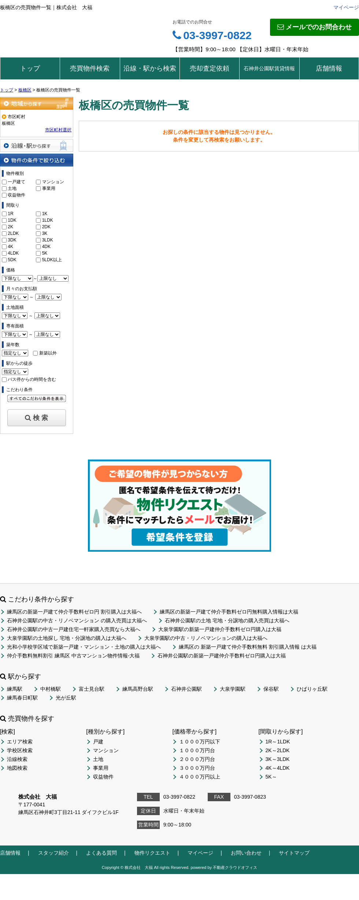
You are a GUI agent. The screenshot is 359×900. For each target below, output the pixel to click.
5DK (12, 259)
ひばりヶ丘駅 (312, 689)
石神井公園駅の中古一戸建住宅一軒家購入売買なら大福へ (73, 629)
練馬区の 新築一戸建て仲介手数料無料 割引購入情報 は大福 (248, 647)
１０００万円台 (197, 750)
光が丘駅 (66, 698)
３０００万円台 (197, 768)
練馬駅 (14, 689)
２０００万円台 (197, 759)
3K (45, 233)
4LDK (13, 253)
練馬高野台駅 (137, 689)
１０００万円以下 (199, 742)
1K (45, 213)
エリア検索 (20, 742)
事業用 (48, 188)
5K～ (271, 777)
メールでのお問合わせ (314, 27)
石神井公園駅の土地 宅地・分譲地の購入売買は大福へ (227, 620)
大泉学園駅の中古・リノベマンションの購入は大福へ (205, 638)
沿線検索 (17, 759)
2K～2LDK (278, 750)
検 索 (36, 417)
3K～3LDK (278, 759)
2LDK (13, 233)
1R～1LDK (278, 742)
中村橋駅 (50, 689)
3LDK (47, 240)
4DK (46, 246)
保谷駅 (271, 689)
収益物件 (16, 195)
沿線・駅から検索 (149, 68)
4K (10, 246)
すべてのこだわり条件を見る (36, 398)
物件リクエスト (152, 853)
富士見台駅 (91, 689)
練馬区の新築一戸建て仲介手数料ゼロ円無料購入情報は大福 (229, 612)
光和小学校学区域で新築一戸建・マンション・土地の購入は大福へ (84, 647)
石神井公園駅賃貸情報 (269, 68)
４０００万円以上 (199, 777)
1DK (12, 220)
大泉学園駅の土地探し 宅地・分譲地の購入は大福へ (66, 638)
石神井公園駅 (186, 689)
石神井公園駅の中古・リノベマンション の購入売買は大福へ (77, 620)
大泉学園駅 (232, 689)
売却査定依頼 (209, 68)
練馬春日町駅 (22, 698)
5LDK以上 (52, 259)
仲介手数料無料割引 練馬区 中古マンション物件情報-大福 (73, 656)
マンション (53, 181)
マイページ (346, 7)
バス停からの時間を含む (32, 379)
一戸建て (16, 181)
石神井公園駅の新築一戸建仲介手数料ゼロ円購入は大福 (222, 656)
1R (10, 213)
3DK (12, 240)
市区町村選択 (58, 129)
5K (45, 253)
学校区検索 (20, 750)
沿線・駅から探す (36, 145)
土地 (12, 188)
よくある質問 (101, 853)
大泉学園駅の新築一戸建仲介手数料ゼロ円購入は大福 (219, 629)
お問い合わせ (246, 853)
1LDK (47, 220)
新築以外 (48, 353)
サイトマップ (294, 853)
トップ (30, 68)
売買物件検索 (90, 68)
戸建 (98, 742)
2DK (46, 226)
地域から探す (36, 103)
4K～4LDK (278, 768)
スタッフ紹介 (53, 853)
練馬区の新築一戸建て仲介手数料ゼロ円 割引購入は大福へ (74, 612)
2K (10, 226)
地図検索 (17, 768)
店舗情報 (329, 68)
